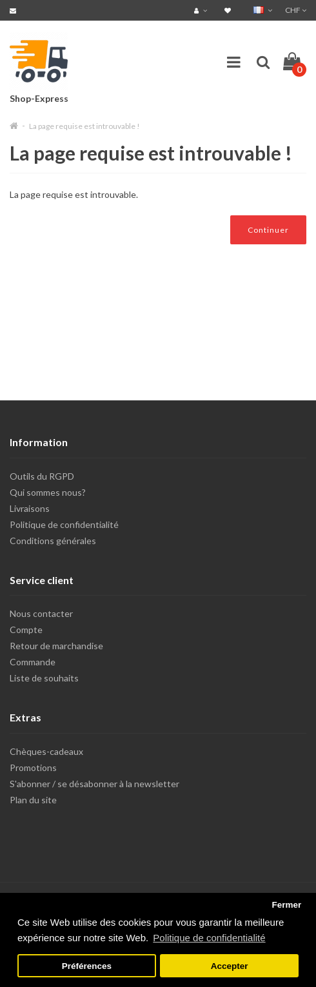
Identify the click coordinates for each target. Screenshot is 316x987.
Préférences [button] (87, 966)
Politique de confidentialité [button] (209, 937)
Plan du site (33, 799)
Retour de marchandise (56, 645)
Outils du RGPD (42, 476)
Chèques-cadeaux (46, 751)
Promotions (33, 767)
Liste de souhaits (44, 677)
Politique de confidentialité (64, 524)
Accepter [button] (229, 966)
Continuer (268, 230)
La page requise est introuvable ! (84, 126)
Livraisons (30, 508)
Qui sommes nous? (48, 492)
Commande (32, 661)
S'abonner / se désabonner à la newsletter (94, 783)
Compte (26, 629)
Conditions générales (53, 540)
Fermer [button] (286, 905)
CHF (295, 10)
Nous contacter (41, 613)
